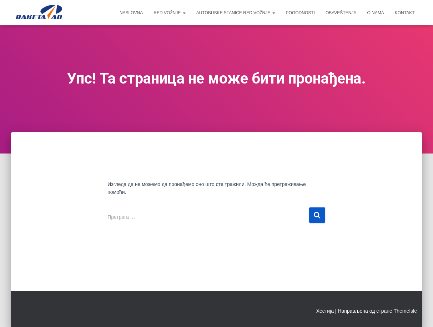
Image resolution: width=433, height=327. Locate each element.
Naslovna (131, 12)
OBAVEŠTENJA (341, 12)
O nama (375, 12)
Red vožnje (169, 12)
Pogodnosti (300, 12)
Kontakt (405, 12)
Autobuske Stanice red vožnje (235, 12)
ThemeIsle (405, 311)
